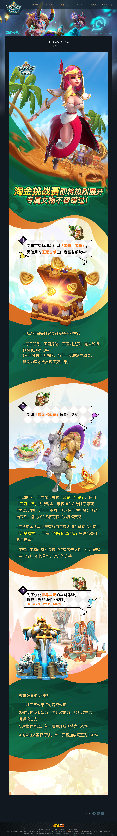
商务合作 (55, 829)
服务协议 (41, 829)
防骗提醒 (62, 829)
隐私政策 (48, 829)
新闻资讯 (110, 33)
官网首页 (34, 5)
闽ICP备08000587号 (60, 831)
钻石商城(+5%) (110, 5)
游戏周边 (94, 5)
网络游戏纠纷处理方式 (72, 829)
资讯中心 (104, 33)
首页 (100, 33)
